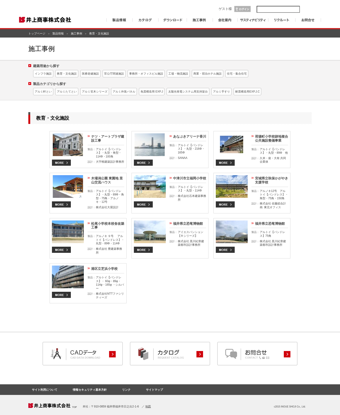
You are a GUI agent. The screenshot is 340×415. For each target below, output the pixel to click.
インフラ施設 (43, 73)
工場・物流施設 (178, 73)
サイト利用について (44, 389)
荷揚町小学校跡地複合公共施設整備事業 (271, 138)
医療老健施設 (90, 73)
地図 (148, 406)
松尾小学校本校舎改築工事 (107, 225)
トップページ (36, 33)
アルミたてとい (67, 91)
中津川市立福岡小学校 (189, 178)
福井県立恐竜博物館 (188, 223)
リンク (126, 389)
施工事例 (76, 33)
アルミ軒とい (43, 91)
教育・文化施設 (67, 73)
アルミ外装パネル (124, 91)
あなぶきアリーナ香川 (189, 136)
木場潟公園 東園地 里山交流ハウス (107, 180)
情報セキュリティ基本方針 (90, 389)
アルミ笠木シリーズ (94, 91)
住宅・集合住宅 (237, 73)
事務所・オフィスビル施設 (146, 73)
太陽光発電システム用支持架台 (188, 91)
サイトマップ (154, 389)
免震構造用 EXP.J (151, 91)
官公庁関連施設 (114, 73)
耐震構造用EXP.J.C (247, 91)
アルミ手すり (221, 91)
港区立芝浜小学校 (104, 269)
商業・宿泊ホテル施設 (207, 73)
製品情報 (58, 33)
